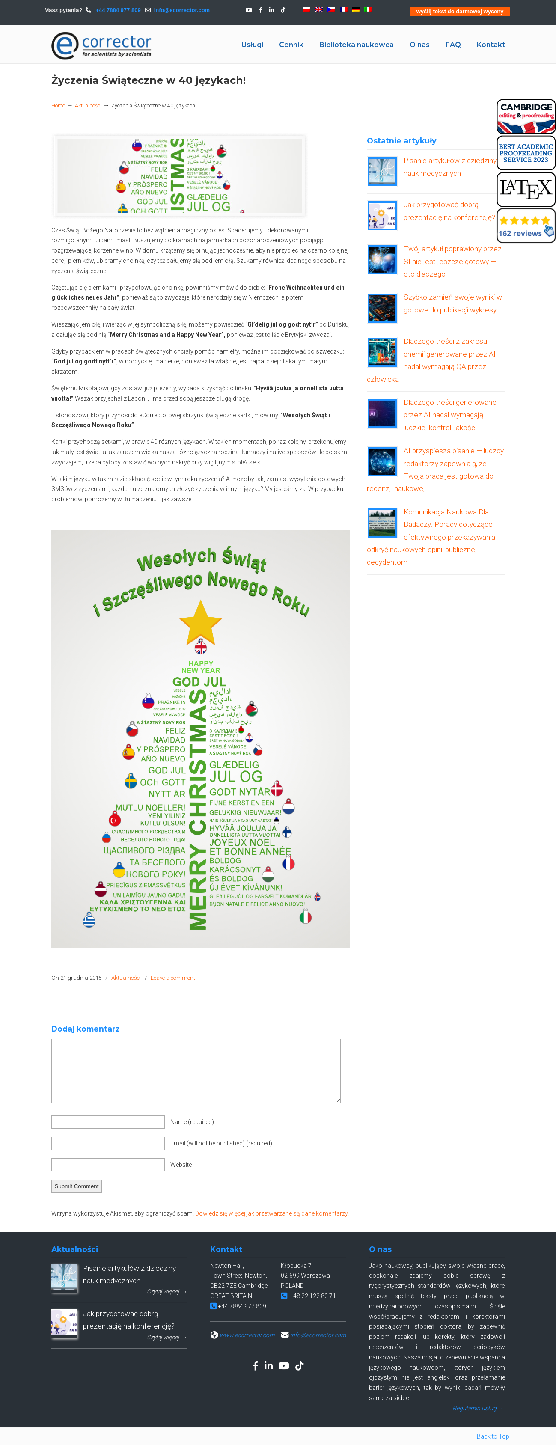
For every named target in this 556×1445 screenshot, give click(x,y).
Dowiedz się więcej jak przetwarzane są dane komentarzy (271, 1213)
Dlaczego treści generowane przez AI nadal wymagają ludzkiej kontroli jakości (450, 415)
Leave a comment (173, 978)
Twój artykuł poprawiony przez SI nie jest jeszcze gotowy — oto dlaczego (453, 261)
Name (192, 1121)
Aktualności (88, 105)
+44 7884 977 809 (117, 10)
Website (181, 1164)
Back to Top (493, 1436)
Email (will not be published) (221, 1143)
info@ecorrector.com (182, 10)
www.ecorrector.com (247, 1335)
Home (58, 105)
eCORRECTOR (101, 45)
